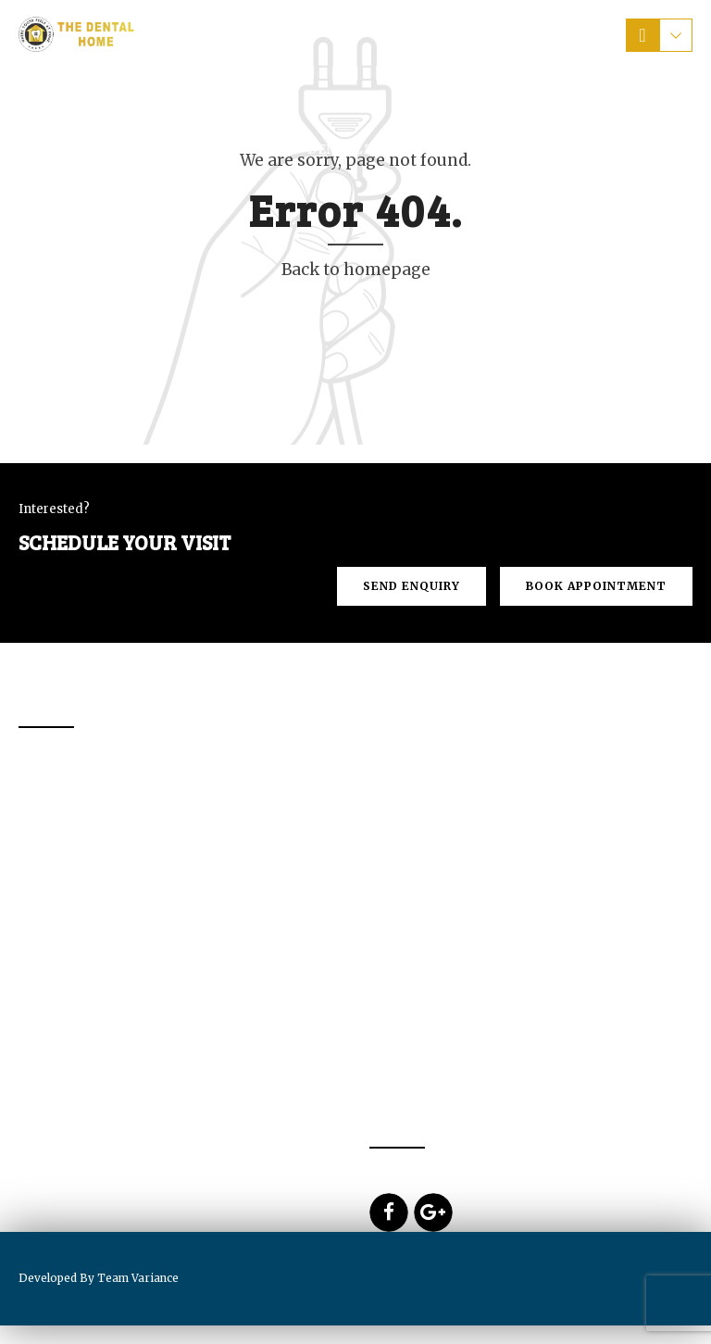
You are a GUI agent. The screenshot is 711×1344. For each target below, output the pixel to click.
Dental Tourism (368, 149)
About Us (151, 149)
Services (246, 149)
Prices (482, 149)
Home (67, 149)
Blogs (70, 200)
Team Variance (138, 1278)
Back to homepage (355, 269)
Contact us (578, 149)
